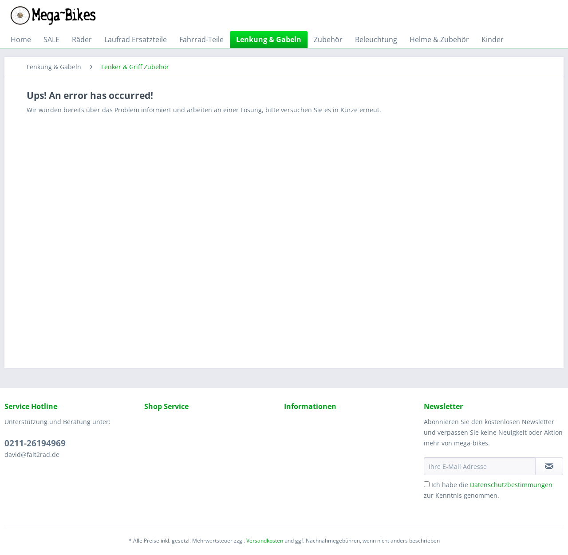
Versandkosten (264, 540)
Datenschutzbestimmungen (511, 484)
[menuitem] (20, 39)
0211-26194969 (35, 443)
